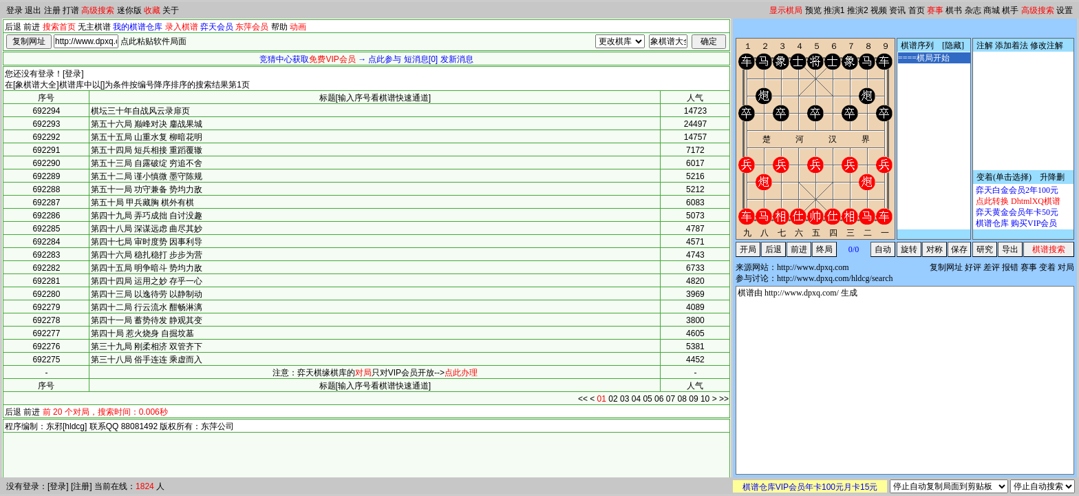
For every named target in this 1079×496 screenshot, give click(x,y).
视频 (878, 10)
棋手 (1010, 10)
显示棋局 (785, 10)
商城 (991, 10)
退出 (33, 10)
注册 (52, 10)
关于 (170, 10)
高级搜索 (97, 10)
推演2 (857, 10)
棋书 (954, 10)
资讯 (897, 10)
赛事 (935, 10)
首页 (916, 10)
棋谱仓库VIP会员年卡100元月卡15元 (810, 487)
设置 (1064, 10)
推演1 (834, 10)
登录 (14, 10)
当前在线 (110, 486)
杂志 (973, 10)
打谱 (71, 10)
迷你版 (129, 10)
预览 (813, 10)
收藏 (152, 10)
